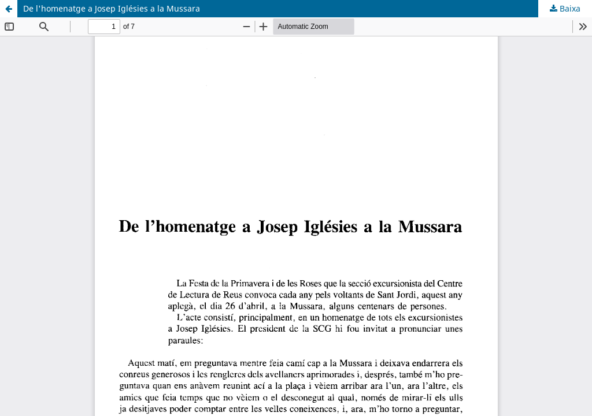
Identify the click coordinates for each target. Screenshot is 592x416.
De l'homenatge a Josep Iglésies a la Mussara (111, 8)
